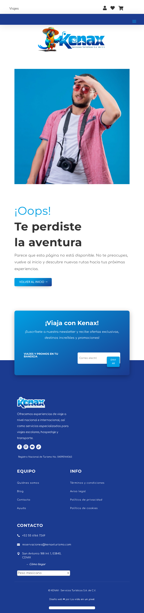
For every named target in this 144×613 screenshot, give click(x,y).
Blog (20, 491)
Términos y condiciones (87, 483)
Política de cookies (84, 508)
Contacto (23, 500)
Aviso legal (78, 491)
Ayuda (21, 508)
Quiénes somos (28, 483)
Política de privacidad (86, 500)
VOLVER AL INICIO (31, 282)
